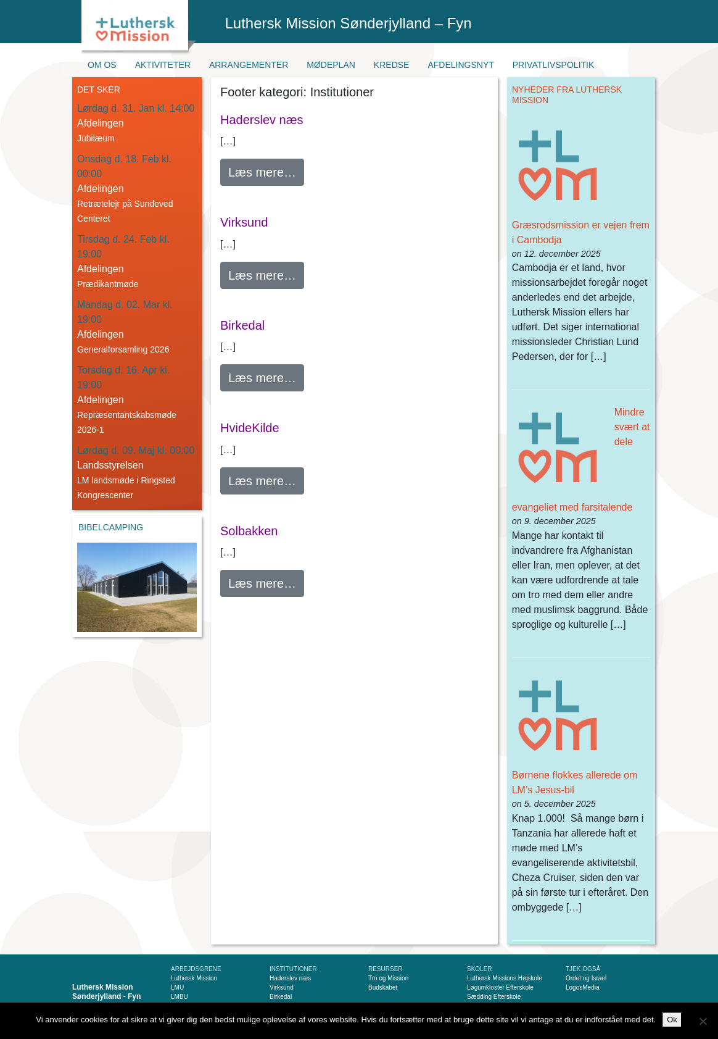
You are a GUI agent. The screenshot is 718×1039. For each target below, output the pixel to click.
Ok (672, 1019)
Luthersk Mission (194, 978)
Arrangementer (248, 65)
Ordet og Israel (586, 978)
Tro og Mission (388, 978)
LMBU (179, 996)
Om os (102, 65)
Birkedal (242, 325)
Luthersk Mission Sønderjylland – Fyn (348, 23)
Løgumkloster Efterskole (500, 987)
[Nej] (702, 1021)
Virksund (244, 222)
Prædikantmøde (108, 284)
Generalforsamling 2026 (123, 349)
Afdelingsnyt (460, 65)
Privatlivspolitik (554, 65)
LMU (177, 987)
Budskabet (382, 987)
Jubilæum (96, 138)
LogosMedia (582, 987)
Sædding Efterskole (494, 996)
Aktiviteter (163, 65)
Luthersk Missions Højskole (504, 978)
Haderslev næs (261, 120)
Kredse (392, 65)
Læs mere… (266, 170)
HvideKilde (249, 428)
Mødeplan (331, 65)
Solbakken (249, 531)
